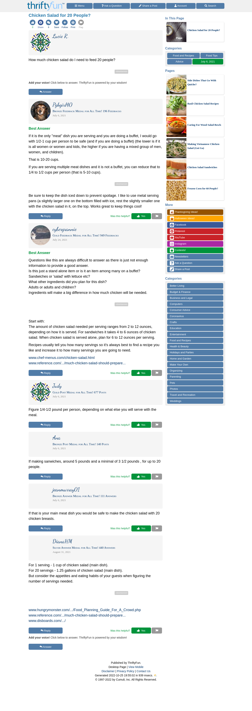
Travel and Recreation (182, 394)
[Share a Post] (148, 6)
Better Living (177, 285)
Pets (172, 382)
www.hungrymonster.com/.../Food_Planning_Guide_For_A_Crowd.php (85, 610)
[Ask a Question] (111, 6)
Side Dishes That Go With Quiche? (201, 82)
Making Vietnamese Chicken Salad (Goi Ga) (203, 146)
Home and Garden (180, 358)
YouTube (177, 238)
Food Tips (211, 55)
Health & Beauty (179, 346)
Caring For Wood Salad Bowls (204, 124)
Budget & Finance (180, 291)
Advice (179, 61)
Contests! (178, 250)
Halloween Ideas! (182, 218)
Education (175, 328)
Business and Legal (181, 297)
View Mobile (135, 667)
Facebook (178, 225)
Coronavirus (177, 316)
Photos (174, 388)
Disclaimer (108, 671)
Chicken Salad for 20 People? (203, 30)
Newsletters (179, 257)
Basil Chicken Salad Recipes (203, 103)
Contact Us (143, 671)
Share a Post (180, 269)
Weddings (175, 401)
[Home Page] (46, 2)
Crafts (173, 322)
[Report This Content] (157, 216)
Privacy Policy (125, 671)
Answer (45, 91)
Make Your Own (179, 364)
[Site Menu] (80, 6)
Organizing (176, 370)
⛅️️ (155, 675)
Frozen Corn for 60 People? (202, 188)
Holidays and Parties (182, 352)
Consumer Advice (180, 309)
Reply (46, 216)
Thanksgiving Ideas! (184, 212)
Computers (176, 303)
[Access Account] (181, 6)
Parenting (175, 376)
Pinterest (177, 231)
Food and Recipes (183, 55)
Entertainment (178, 334)
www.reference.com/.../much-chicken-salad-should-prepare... (77, 363)
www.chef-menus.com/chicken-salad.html (62, 358)
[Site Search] (210, 6)
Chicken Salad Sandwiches (202, 167)
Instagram (178, 244)
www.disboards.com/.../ (47, 621)
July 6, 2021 (208, 61)
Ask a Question (181, 263)
